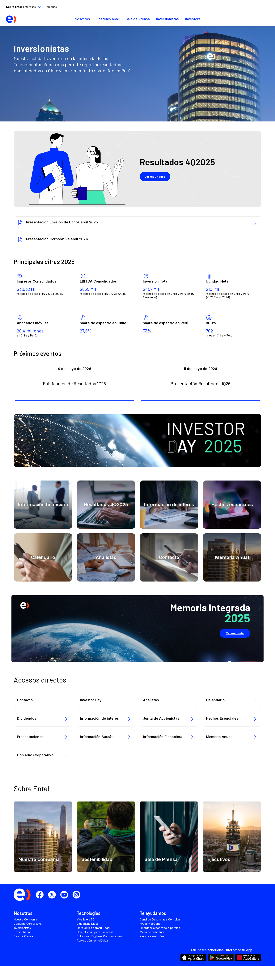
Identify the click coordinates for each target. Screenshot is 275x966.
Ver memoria (235, 633)
